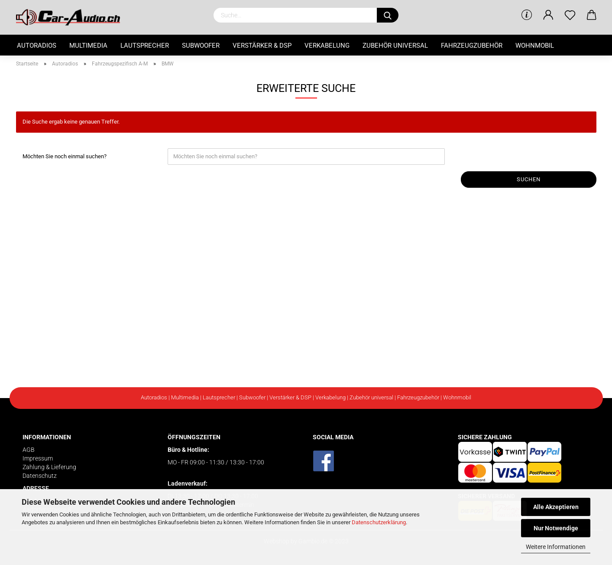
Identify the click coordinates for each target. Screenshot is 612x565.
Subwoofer (201, 45)
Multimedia (88, 45)
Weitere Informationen (556, 546)
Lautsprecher (144, 45)
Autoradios (36, 45)
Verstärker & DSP (262, 45)
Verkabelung (327, 45)
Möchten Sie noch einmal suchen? (65, 156)
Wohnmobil (534, 45)
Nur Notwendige (556, 528)
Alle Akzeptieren (556, 506)
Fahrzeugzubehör (471, 45)
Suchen (529, 179)
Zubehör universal (395, 45)
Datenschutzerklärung (379, 522)
